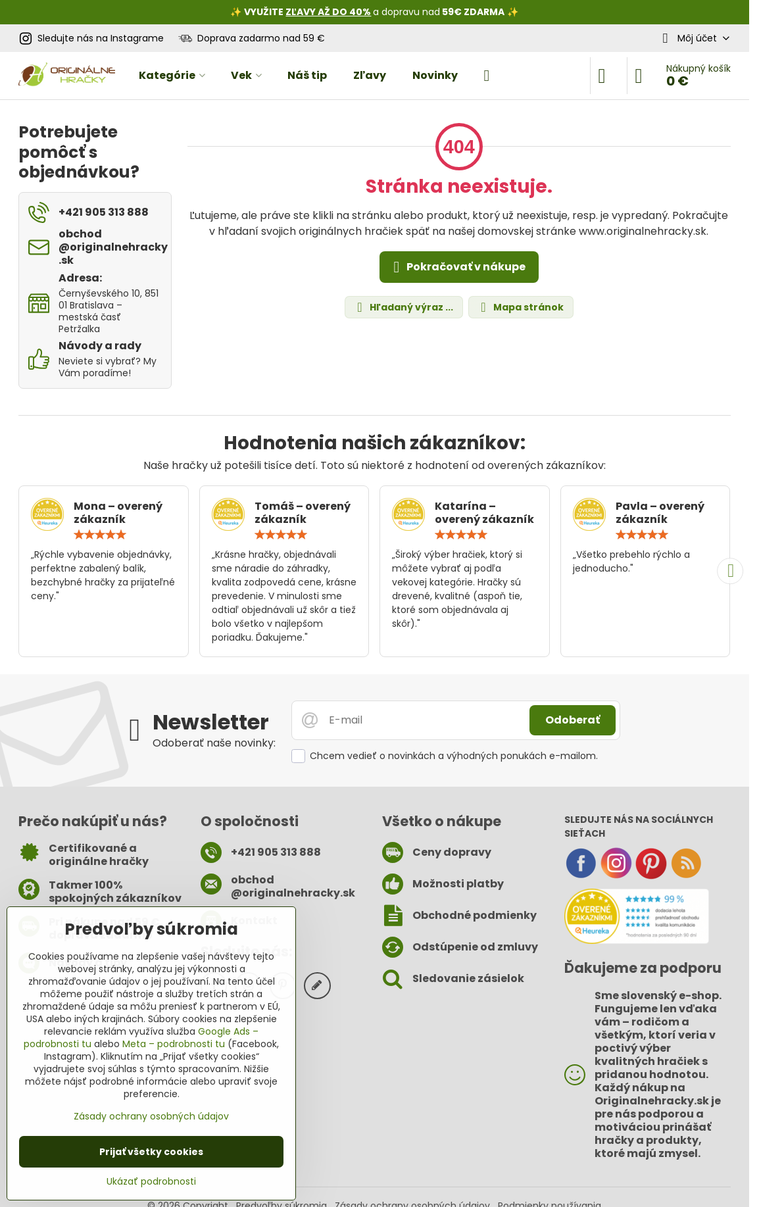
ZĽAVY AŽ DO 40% (328, 11)
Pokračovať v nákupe (457, 267)
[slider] (100, 535)
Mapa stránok (520, 307)
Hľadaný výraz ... (403, 307)
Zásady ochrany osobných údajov (151, 1116)
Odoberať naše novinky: (214, 743)
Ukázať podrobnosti (151, 1181)
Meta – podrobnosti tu (173, 1043)
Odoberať (572, 719)
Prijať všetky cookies (151, 1151)
